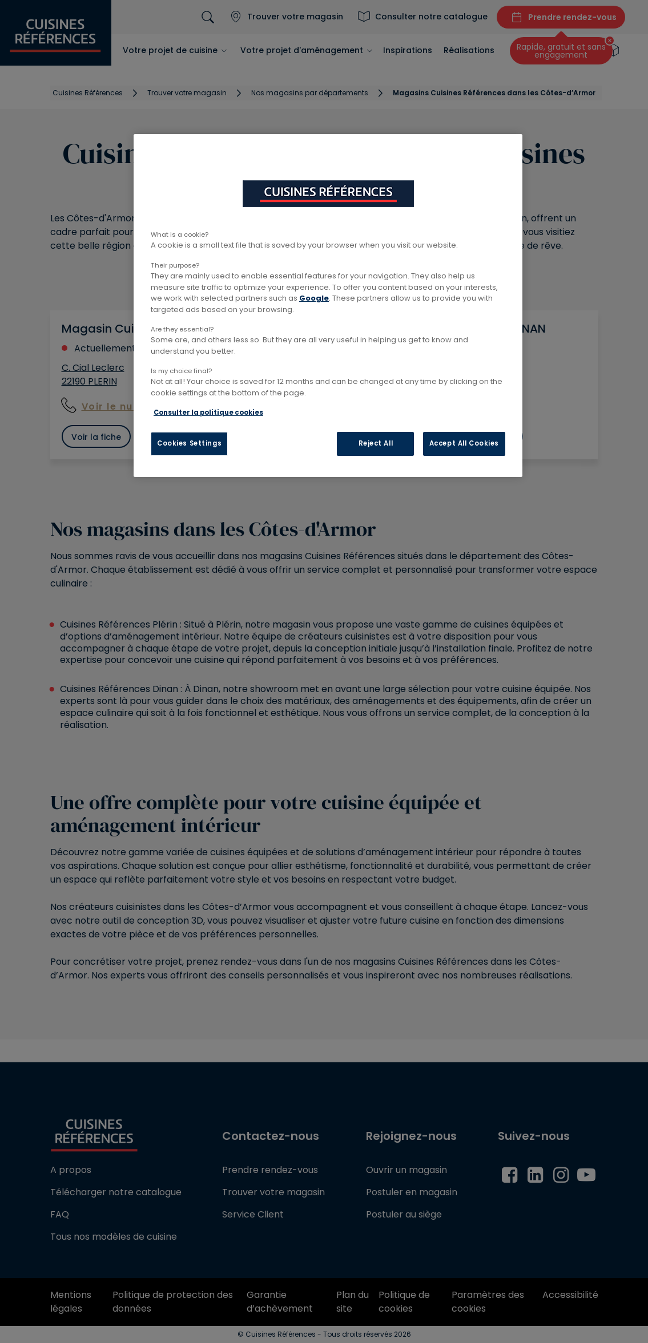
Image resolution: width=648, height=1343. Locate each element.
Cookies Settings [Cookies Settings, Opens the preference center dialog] (189, 443)
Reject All (376, 443)
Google (314, 298)
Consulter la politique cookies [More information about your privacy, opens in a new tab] (208, 412)
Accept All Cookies (464, 443)
